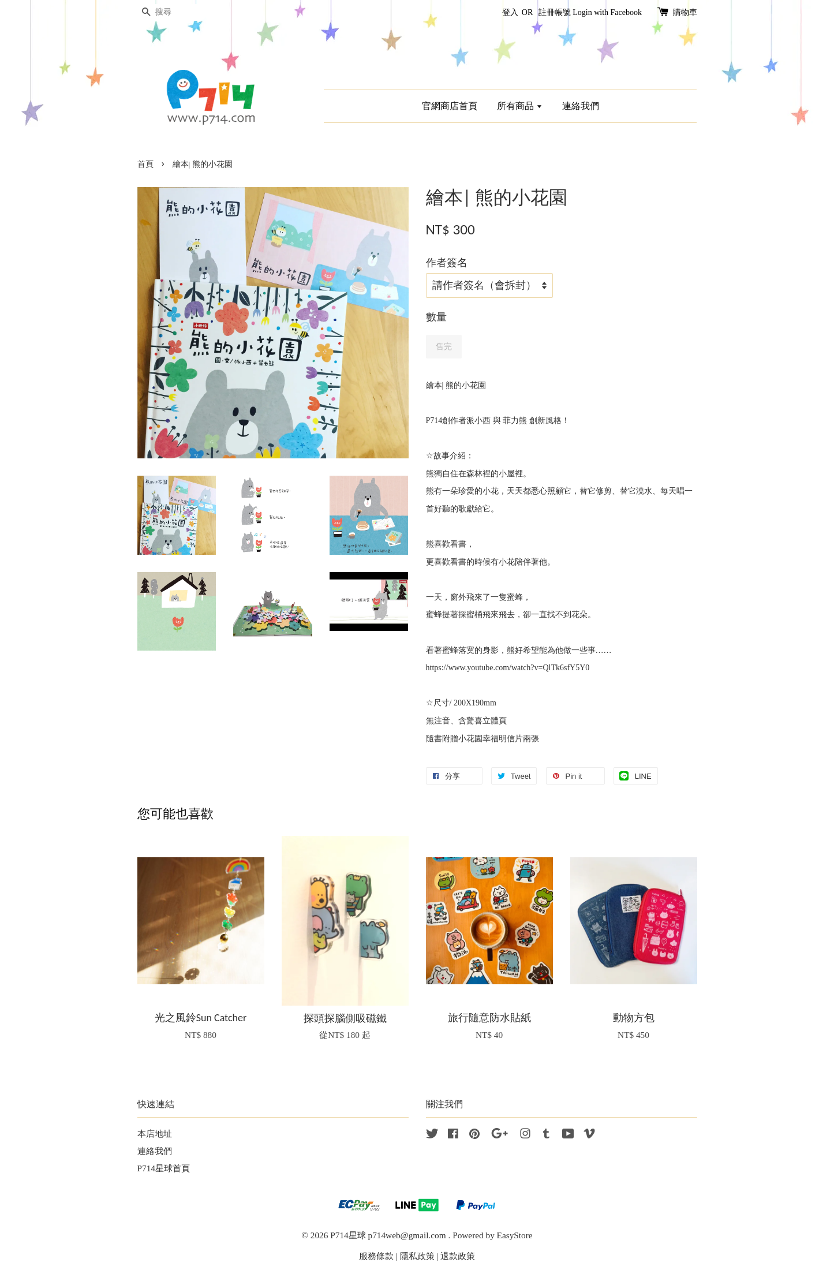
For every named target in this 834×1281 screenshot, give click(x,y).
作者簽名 (447, 262)
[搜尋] (172, 12)
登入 (510, 12)
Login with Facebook (607, 12)
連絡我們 (580, 106)
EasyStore (515, 1235)
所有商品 (520, 106)
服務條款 (376, 1256)
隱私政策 (417, 1256)
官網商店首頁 (449, 106)
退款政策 (457, 1256)
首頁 (145, 164)
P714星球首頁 (163, 1168)
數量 (436, 317)
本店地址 (154, 1133)
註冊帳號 (554, 12)
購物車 (685, 12)
